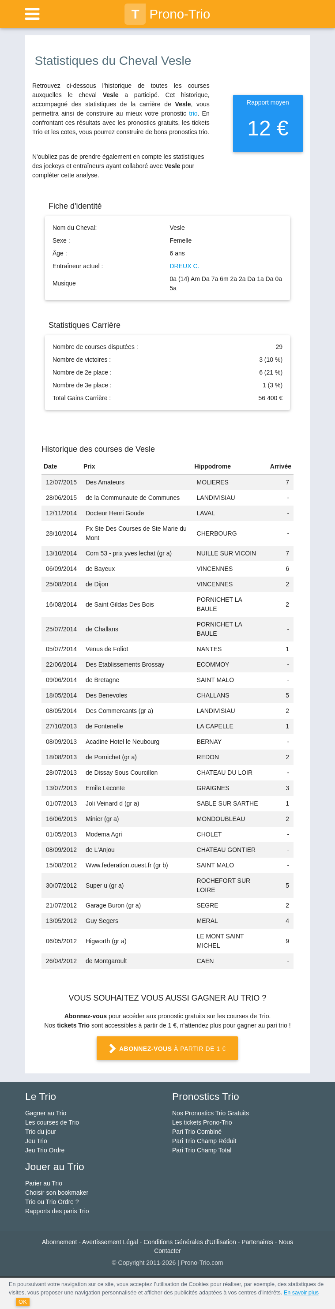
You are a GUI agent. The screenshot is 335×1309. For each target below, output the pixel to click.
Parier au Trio (43, 1183)
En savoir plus (301, 1293)
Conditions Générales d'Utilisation (189, 1241)
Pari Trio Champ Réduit (204, 1140)
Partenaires (257, 1241)
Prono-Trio (168, 14)
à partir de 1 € (167, 1049)
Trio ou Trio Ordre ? (52, 1201)
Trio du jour (40, 1131)
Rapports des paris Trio (57, 1211)
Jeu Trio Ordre (44, 1150)
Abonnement (59, 1241)
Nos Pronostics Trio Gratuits (210, 1113)
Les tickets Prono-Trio (202, 1122)
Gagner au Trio (45, 1113)
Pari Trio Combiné (197, 1131)
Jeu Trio (36, 1140)
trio (193, 113)
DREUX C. (184, 266)
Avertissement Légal (110, 1241)
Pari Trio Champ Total (201, 1150)
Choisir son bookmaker (56, 1192)
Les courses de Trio (52, 1122)
